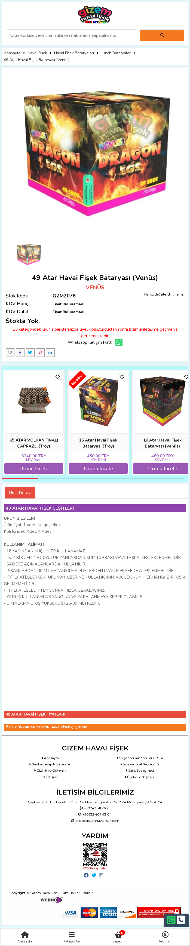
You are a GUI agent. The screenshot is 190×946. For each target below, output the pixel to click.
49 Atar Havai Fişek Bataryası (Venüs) (36, 59)
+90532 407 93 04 (95, 814)
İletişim (50, 777)
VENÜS (95, 287)
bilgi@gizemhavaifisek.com (95, 821)
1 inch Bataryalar (116, 53)
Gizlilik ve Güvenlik (50, 770)
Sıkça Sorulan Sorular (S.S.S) (140, 758)
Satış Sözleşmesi (140, 770)
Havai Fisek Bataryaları (74, 53)
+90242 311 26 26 (95, 808)
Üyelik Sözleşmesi (140, 777)
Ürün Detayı (20, 493)
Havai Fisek (37, 53)
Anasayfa (12, 53)
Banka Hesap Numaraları (50, 764)
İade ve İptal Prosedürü (139, 764)
